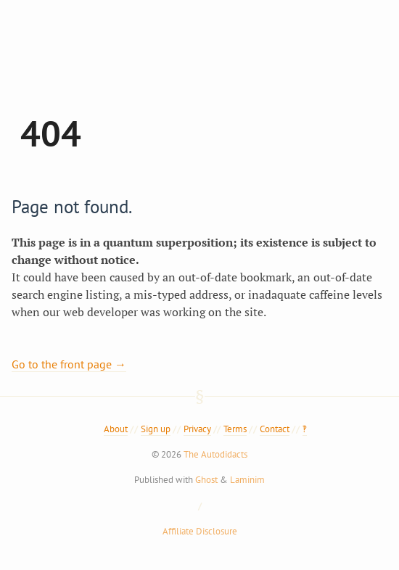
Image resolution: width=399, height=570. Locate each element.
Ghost (206, 480)
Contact (274, 429)
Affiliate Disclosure (200, 531)
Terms (235, 429)
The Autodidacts (215, 454)
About (116, 429)
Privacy (197, 429)
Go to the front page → (69, 364)
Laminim (247, 480)
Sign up (155, 429)
